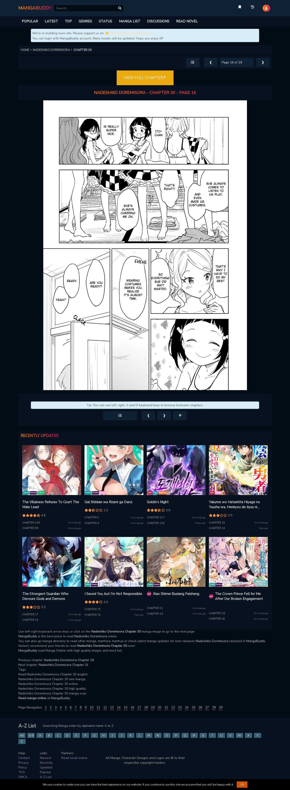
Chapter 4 (92, 523)
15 (125, 707)
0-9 (31, 735)
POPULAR (30, 21)
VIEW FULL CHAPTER (145, 78)
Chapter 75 (93, 609)
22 (173, 707)
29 (220, 707)
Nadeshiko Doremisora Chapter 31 (63, 665)
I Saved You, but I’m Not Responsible (113, 594)
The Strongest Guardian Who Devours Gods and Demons (45, 596)
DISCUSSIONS (158, 21)
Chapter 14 (217, 528)
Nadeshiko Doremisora (90, 636)
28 (214, 707)
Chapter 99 (30, 528)
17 (139, 707)
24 (186, 707)
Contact (24, 758)
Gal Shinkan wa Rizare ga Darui (108, 502)
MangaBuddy (27, 636)
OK (242, 784)
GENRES (85, 21)
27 (207, 707)
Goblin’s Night (158, 502)
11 (98, 707)
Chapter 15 (217, 522)
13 (112, 707)
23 (180, 707)
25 (193, 707)
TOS (21, 772)
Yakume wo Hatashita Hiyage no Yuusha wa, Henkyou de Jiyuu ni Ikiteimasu (234, 505)
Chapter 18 (217, 619)
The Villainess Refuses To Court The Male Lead (50, 505)
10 (91, 707)
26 (200, 707)
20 (159, 707)
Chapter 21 (155, 608)
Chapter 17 (30, 614)
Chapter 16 (30, 620)
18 (146, 707)
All (22, 735)
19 (153, 707)
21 (166, 707)
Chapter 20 (155, 614)
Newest (45, 758)
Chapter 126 (155, 523)
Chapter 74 (93, 615)
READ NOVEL (187, 21)
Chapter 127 (155, 517)
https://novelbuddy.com (129, 33)
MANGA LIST (129, 21)
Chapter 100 (31, 522)
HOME (27, 50)
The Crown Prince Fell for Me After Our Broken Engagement (239, 596)
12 (105, 707)
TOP (68, 21)
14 (119, 707)
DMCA (22, 777)
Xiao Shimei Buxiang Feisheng (176, 594)
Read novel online (74, 758)
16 (132, 707)
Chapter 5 (92, 517)
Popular (45, 772)
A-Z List (45, 777)
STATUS (105, 21)
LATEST (51, 21)
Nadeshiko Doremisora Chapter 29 (69, 660)
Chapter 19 (217, 613)
